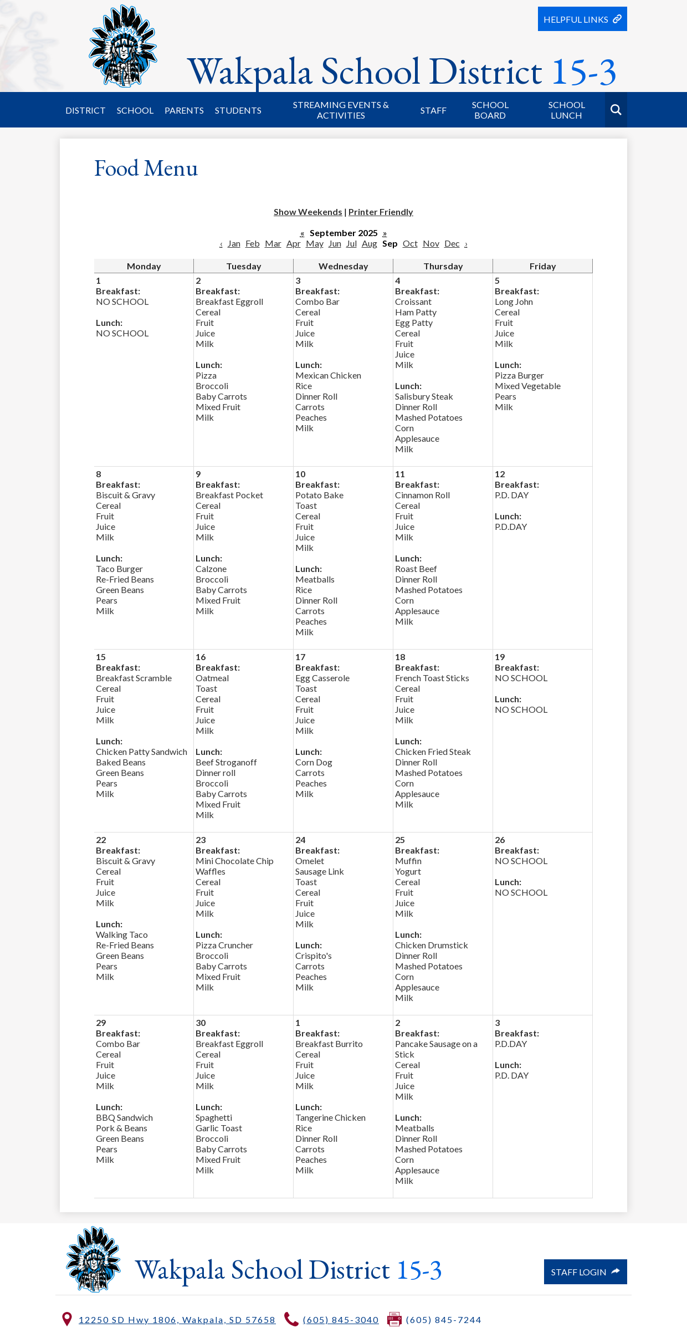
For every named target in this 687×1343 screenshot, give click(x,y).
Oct (410, 243)
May (315, 243)
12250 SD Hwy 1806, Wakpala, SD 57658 (177, 1319)
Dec (452, 243)
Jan (234, 243)
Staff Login (585, 1272)
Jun (335, 243)
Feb (252, 243)
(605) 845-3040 (341, 1319)
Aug (369, 243)
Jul (351, 243)
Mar (273, 243)
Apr (293, 243)
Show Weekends (308, 211)
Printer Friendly (380, 211)
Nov (431, 243)
